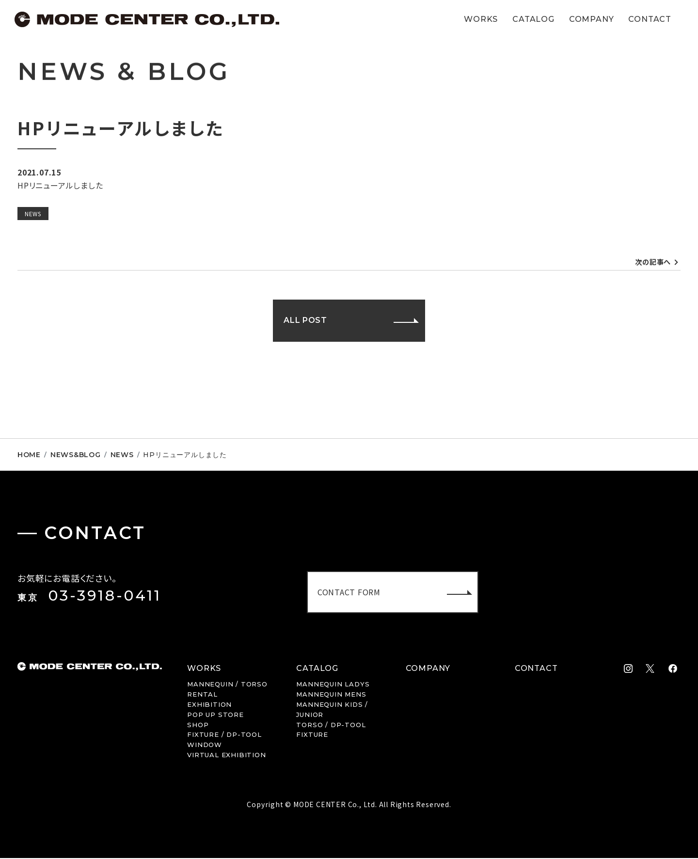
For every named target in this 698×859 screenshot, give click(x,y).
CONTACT (649, 19)
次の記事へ (650, 262)
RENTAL (202, 695)
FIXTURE (312, 735)
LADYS (332, 685)
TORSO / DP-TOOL (330, 725)
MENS (331, 695)
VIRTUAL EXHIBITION (226, 756)
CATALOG (533, 19)
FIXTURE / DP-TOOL (224, 735)
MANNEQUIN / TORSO (227, 685)
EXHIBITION (209, 705)
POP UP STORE (215, 715)
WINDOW (204, 745)
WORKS (481, 19)
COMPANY (591, 19)
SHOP (197, 725)
